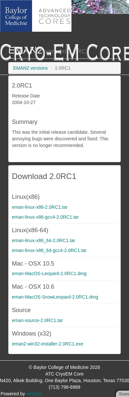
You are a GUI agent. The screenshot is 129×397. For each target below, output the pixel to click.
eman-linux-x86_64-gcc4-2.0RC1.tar (49, 250)
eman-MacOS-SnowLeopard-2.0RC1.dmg (55, 297)
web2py (34, 393)
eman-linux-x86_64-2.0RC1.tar (43, 240)
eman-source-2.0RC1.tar (37, 320)
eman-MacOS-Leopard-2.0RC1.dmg (49, 273)
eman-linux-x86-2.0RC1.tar (39, 207)
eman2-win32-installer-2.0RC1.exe (47, 343)
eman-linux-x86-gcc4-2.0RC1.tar (45, 217)
